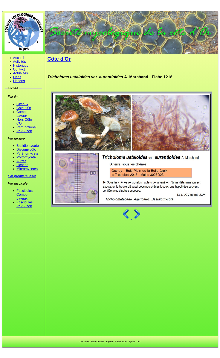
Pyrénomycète (27, 153)
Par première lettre (22, 176)
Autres (21, 161)
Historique (21, 65)
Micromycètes (27, 169)
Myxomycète (26, 157)
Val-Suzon (24, 131)
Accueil (18, 58)
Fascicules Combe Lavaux (25, 194)
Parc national (27, 127)
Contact (19, 69)
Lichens (19, 81)
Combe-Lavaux (23, 113)
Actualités (20, 73)
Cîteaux (22, 104)
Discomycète (26, 149)
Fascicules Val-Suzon (25, 204)
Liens (17, 77)
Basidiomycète (28, 145)
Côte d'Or (24, 108)
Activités (19, 61)
